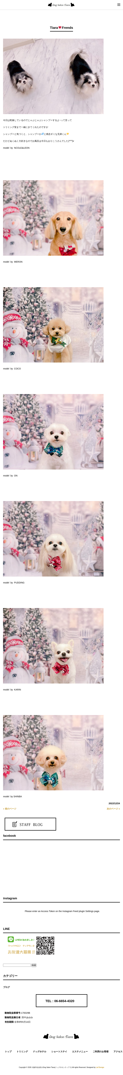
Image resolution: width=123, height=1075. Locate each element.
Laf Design (100, 1067)
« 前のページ (9, 808)
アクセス (118, 1051)
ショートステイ (59, 1051)
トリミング (22, 1051)
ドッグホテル (39, 1051)
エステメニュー (80, 1051)
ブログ (6, 987)
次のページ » (113, 808)
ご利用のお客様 (101, 1051)
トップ (8, 1051)
